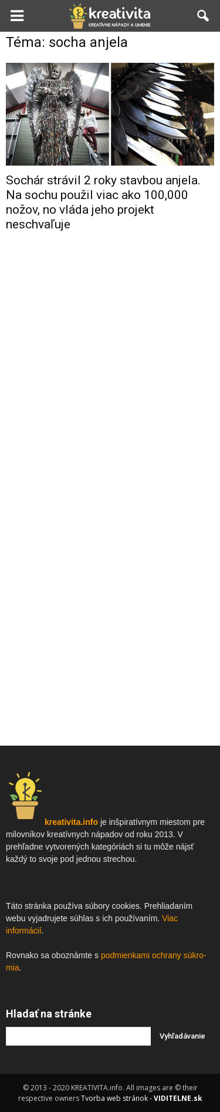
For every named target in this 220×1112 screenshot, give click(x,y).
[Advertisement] (110, 362)
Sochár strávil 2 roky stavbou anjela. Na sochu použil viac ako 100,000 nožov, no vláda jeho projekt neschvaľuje (103, 202)
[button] (203, 16)
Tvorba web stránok (114, 1098)
